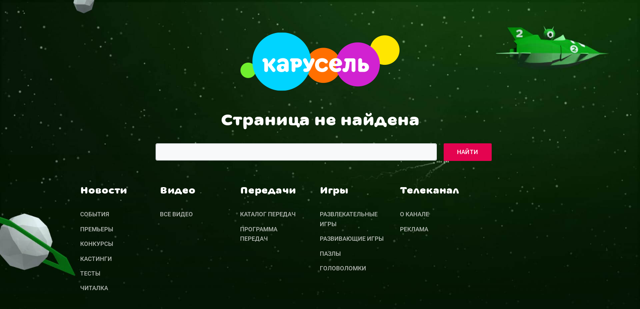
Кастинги (96, 258)
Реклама (414, 229)
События (94, 214)
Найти (467, 151)
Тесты (90, 273)
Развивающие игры (352, 238)
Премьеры (96, 229)
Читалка (94, 288)
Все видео (176, 214)
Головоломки (343, 268)
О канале (414, 214)
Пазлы (330, 253)
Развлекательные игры (349, 219)
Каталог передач (268, 214)
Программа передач (258, 234)
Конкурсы (96, 243)
